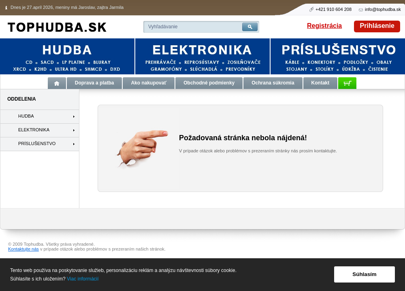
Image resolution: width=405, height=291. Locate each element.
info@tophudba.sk (383, 9)
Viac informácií (82, 279)
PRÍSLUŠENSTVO (36, 143)
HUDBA (26, 116)
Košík (347, 83)
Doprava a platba (94, 83)
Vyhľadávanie (162, 27)
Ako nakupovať (148, 83)
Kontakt (320, 83)
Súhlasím (364, 274)
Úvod (57, 83)
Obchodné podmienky (208, 83)
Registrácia (324, 25)
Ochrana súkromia (273, 83)
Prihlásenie (377, 25)
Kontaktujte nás (23, 249)
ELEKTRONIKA (33, 129)
